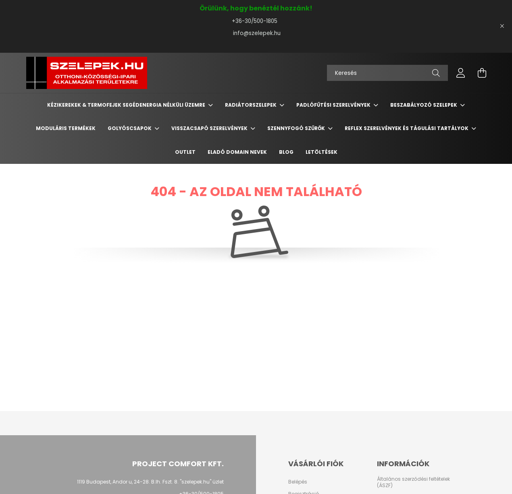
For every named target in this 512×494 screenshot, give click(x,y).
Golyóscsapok (130, 128)
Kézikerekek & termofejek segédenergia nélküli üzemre (126, 104)
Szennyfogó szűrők (296, 128)
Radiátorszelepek (251, 104)
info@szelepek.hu (256, 33)
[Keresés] (387, 73)
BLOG (286, 152)
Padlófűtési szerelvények (334, 104)
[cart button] (482, 73)
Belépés (297, 482)
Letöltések (321, 152)
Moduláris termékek (66, 128)
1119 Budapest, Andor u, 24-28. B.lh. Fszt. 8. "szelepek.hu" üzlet (150, 481)
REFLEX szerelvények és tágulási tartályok (407, 128)
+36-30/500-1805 (256, 21)
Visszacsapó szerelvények (210, 128)
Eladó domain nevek (237, 152)
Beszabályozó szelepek (424, 104)
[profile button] (461, 73)
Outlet (185, 152)
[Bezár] (502, 26)
